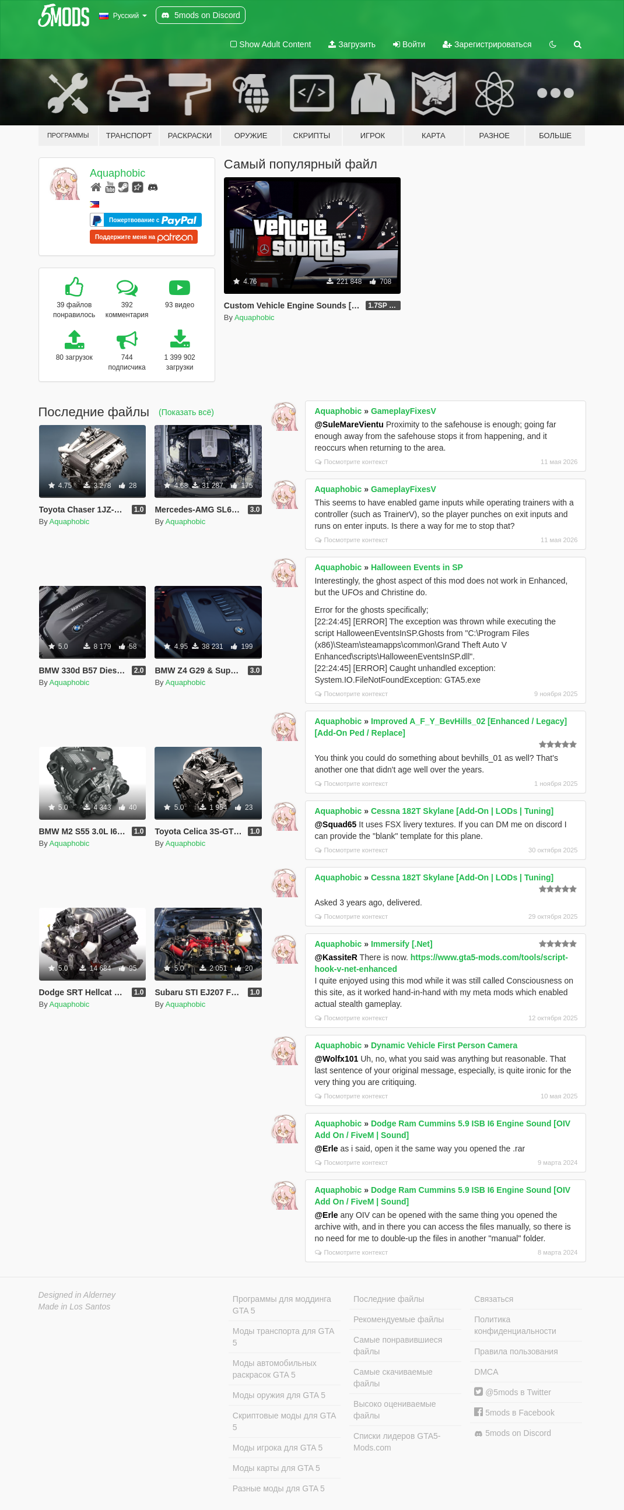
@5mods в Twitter (512, 1392)
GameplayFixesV (403, 411)
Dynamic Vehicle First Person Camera (444, 1045)
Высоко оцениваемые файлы (394, 1409)
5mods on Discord (512, 1433)
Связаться (493, 1299)
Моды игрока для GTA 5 (277, 1447)
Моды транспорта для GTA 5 (283, 1336)
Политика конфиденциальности (515, 1325)
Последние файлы (388, 1299)
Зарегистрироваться (487, 44)
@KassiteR (335, 957)
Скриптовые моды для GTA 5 (284, 1421)
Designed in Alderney (77, 1295)
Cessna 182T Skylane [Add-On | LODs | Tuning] (462, 811)
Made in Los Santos (74, 1306)
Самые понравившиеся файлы (397, 1345)
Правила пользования (516, 1351)
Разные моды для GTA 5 (279, 1488)
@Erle (326, 1148)
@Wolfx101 (336, 1058)
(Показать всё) (186, 412)
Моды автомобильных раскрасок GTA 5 (275, 1368)
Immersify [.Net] (402, 944)
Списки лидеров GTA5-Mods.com (396, 1441)
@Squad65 (335, 824)
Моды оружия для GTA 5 (279, 1395)
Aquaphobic (117, 173)
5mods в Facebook (514, 1412)
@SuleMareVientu (348, 424)
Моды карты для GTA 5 (276, 1468)
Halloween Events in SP (417, 567)
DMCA (486, 1371)
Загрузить (352, 44)
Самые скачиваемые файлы (393, 1377)
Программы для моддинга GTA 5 (282, 1304)
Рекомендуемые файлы (398, 1319)
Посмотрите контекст (351, 461)
